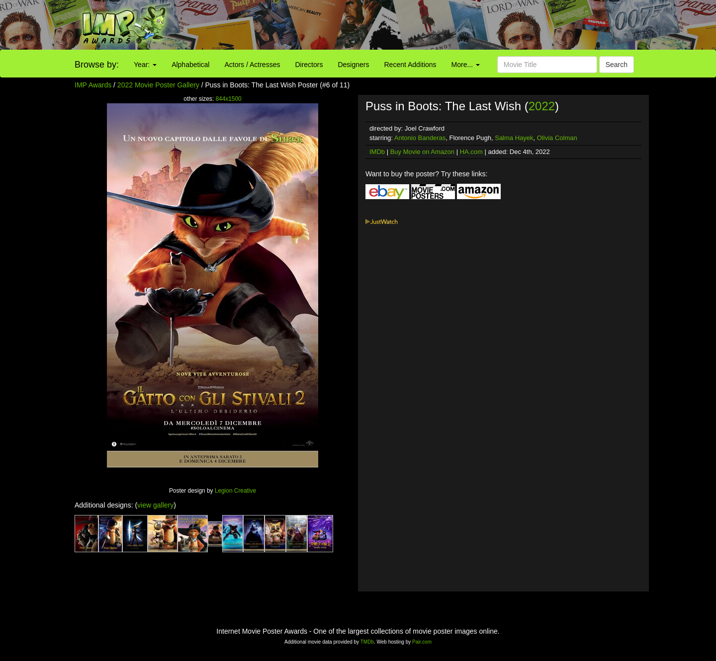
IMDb (377, 151)
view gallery (155, 505)
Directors (309, 65)
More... (465, 65)
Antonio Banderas (420, 138)
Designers (353, 65)
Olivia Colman (557, 138)
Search (616, 65)
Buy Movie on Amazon (422, 151)
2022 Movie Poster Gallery (158, 85)
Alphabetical (190, 65)
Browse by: (97, 65)
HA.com (471, 151)
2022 (542, 106)
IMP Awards (93, 85)
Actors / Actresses (252, 65)
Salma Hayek (514, 138)
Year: (145, 65)
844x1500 (228, 98)
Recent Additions (410, 65)
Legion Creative (235, 490)
